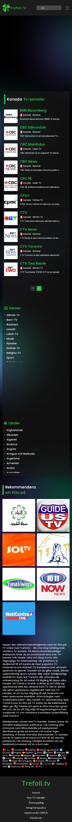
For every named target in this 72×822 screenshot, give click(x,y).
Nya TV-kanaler (36, 797)
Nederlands (55, 758)
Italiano (52, 755)
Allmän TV (13, 315)
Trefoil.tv (36, 783)
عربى (6, 750)
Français (59, 752)
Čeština (30, 750)
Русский (50, 761)
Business (12, 324)
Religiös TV (14, 353)
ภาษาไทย (45, 763)
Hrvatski (14, 755)
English (16, 752)
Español (28, 752)
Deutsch (53, 750)
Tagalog (58, 763)
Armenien (13, 463)
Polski (13, 761)
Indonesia (39, 755)
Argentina (13, 458)
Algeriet (12, 439)
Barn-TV (12, 320)
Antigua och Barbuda (21, 454)
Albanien (12, 435)
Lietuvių (18, 758)
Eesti (38, 752)
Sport (10, 358)
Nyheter (12, 343)
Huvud (36, 792)
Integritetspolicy (36, 807)
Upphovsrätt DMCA (36, 813)
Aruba (10, 468)
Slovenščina (21, 763)
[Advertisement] (36, 52)
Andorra (12, 444)
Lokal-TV (12, 334)
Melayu (41, 758)
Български (17, 750)
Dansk (41, 750)
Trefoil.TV (14, 8)
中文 (39, 766)
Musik (10, 339)
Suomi (48, 752)
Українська (14, 766)
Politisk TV (13, 348)
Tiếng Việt (28, 766)
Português (25, 761)
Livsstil (11, 329)
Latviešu (30, 758)
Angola (11, 449)
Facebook (36, 818)
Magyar (26, 755)
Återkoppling (36, 802)
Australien (13, 473)
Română (38, 761)
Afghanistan (15, 430)
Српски (34, 763)
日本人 (62, 755)
